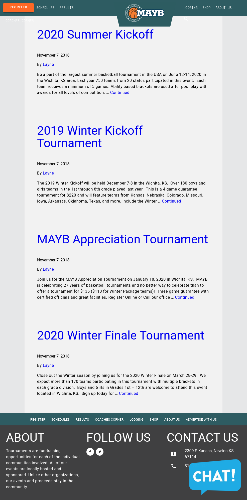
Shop (206, 8)
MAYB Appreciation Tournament (122, 239)
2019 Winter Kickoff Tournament (90, 136)
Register (18, 7)
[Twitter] (99, 452)
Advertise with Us (201, 419)
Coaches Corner (20, 21)
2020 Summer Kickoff (95, 34)
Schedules (45, 8)
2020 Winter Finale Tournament (120, 335)
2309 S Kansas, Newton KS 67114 (202, 453)
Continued (120, 92)
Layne (48, 64)
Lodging (190, 8)
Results (67, 8)
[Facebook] (90, 452)
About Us (223, 8)
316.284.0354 (190, 466)
